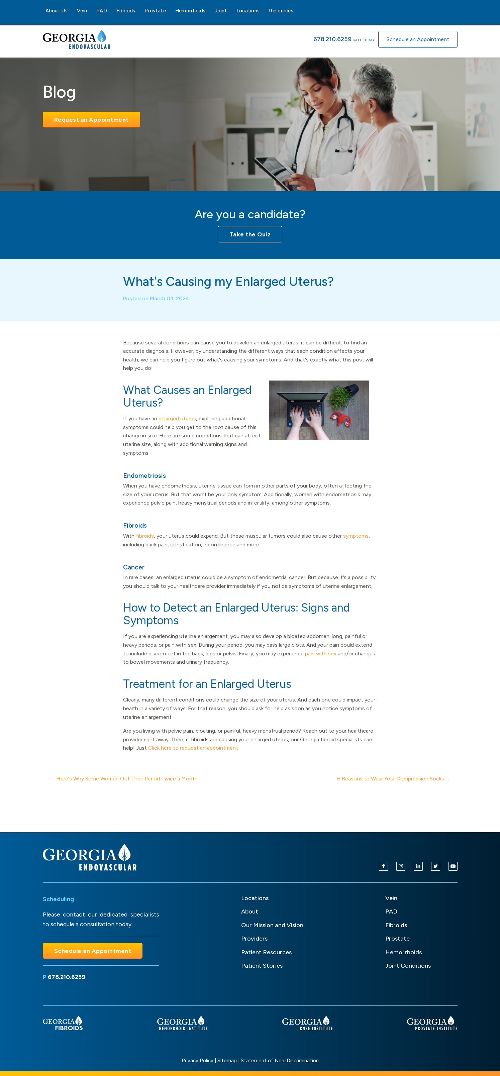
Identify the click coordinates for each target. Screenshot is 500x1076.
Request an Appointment (91, 119)
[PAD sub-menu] (111, 10)
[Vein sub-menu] (91, 10)
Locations (248, 11)
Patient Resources (266, 952)
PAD (101, 11)
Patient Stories (262, 965)
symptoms (356, 543)
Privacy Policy (197, 1061)
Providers (254, 938)
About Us (56, 11)
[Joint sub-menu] (231, 10)
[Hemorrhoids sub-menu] (209, 10)
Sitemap (227, 1061)
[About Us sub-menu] (71, 10)
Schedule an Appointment (418, 39)
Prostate (155, 11)
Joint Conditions (408, 965)
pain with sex (320, 661)
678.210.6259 (332, 39)
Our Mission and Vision (272, 925)
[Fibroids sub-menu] (139, 10)
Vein (82, 11)
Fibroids (125, 11)
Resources (281, 11)
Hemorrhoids (190, 11)
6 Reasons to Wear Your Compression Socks (390, 786)
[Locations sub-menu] (263, 10)
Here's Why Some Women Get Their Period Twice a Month (127, 786)
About (249, 911)
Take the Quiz (250, 234)
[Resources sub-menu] (297, 10)
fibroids (145, 543)
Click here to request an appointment (193, 755)
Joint (221, 11)
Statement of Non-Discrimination (280, 1061)
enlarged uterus (177, 426)
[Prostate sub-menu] (170, 10)
